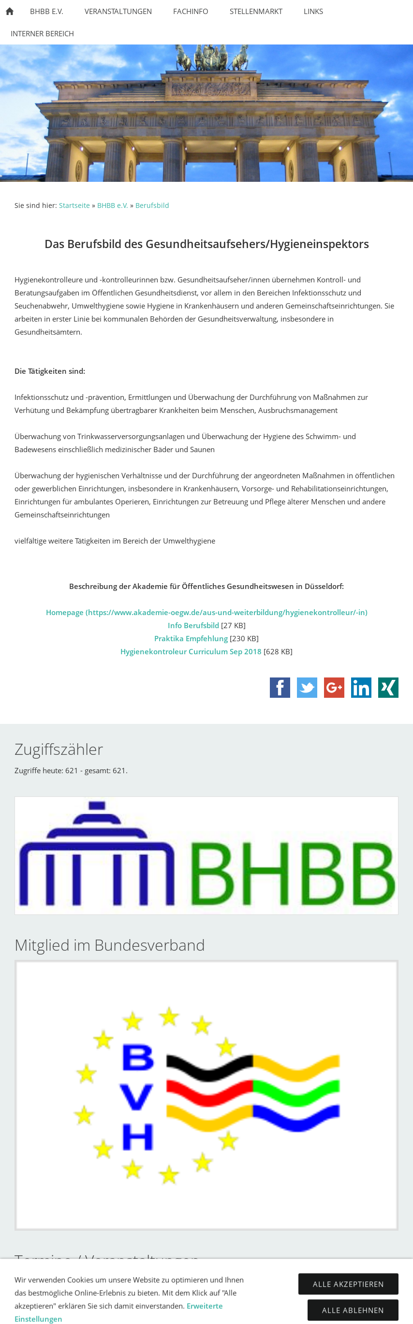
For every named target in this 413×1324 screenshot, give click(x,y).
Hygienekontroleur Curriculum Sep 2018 (191, 651)
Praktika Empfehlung (191, 638)
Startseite (74, 205)
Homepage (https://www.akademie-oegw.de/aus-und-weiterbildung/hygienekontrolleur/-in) (207, 612)
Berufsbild (152, 205)
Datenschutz (227, 1309)
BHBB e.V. (112, 205)
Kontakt (126, 1309)
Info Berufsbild (193, 625)
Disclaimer (282, 1309)
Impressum (172, 1309)
